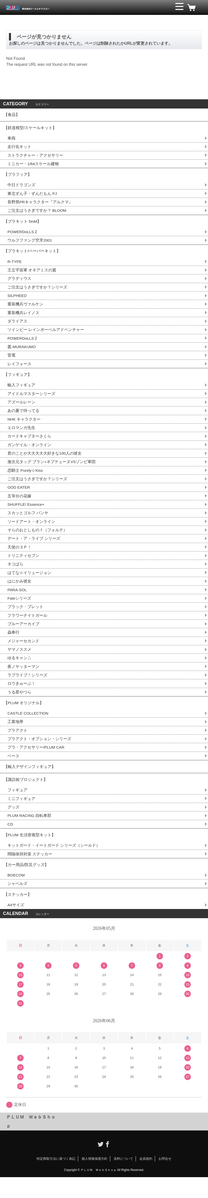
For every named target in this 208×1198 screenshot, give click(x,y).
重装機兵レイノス (23, 319)
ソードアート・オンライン (31, 532)
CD (10, 842)
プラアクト (17, 745)
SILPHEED (17, 301)
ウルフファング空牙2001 (29, 245)
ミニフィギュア (21, 816)
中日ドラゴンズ (21, 188)
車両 (11, 140)
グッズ (13, 825)
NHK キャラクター (24, 428)
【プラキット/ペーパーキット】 (32, 256)
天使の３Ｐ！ (19, 558)
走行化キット (19, 148)
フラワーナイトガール (27, 628)
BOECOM (16, 895)
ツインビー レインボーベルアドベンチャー (45, 336)
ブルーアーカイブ (23, 636)
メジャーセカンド (23, 654)
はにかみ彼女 (19, 593)
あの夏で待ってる (25, 419)
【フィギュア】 (18, 382)
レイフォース (19, 371)
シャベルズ (17, 904)
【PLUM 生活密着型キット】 (30, 853)
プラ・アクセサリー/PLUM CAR (36, 763)
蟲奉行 (13, 645)
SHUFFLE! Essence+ (26, 515)
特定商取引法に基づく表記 (56, 1180)
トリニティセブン (23, 567)
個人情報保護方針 (94, 1180)
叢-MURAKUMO (21, 354)
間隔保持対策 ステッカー (29, 873)
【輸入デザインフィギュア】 (29, 783)
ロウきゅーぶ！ (21, 697)
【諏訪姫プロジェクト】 (26, 796)
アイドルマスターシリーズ (31, 402)
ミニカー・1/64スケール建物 (33, 166)
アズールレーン (21, 410)
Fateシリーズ (19, 610)
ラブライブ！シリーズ (27, 689)
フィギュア (17, 807)
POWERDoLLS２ (23, 236)
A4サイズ (15, 926)
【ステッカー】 (18, 915)
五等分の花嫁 (19, 506)
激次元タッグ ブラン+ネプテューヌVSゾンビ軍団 (51, 471)
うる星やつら (19, 706)
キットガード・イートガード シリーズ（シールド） (53, 864)
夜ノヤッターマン (23, 680)
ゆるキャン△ (19, 671)
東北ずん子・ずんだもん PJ (32, 196)
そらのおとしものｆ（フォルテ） (37, 541)
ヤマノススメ (19, 662)
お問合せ (164, 1180)
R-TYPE (14, 267)
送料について (123, 1180)
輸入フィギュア (21, 393)
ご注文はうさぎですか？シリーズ (37, 293)
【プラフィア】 (18, 177)
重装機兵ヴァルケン (25, 310)
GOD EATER (19, 497)
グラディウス (19, 284)
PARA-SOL (17, 602)
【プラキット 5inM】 (22, 225)
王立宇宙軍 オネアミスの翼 (31, 275)
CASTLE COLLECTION (28, 728)
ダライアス (17, 328)
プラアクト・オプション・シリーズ (39, 754)
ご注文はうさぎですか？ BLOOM (37, 214)
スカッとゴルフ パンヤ (27, 523)
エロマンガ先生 (21, 437)
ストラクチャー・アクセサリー (35, 157)
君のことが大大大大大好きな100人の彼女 (44, 463)
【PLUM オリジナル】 (24, 717)
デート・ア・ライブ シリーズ (33, 549)
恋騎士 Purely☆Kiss (25, 480)
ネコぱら (15, 576)
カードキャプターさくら (29, 445)
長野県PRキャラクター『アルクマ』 (40, 205)
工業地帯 (15, 737)
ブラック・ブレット (25, 619)
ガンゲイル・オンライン (29, 454)
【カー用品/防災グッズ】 (26, 884)
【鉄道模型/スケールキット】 (30, 129)
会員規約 (145, 1180)
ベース (13, 771)
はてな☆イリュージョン (29, 584)
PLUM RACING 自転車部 (29, 833)
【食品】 (12, 115)
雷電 (11, 362)
